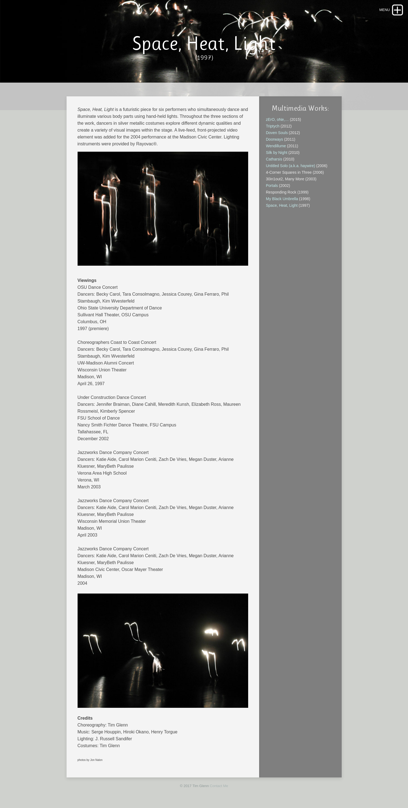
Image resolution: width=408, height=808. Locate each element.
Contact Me (219, 786)
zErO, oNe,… (277, 119)
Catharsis (274, 159)
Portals (272, 185)
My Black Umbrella (282, 199)
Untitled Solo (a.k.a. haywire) (290, 166)
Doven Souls (277, 132)
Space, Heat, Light (282, 205)
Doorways (275, 139)
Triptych (273, 126)
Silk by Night (276, 152)
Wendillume (276, 146)
